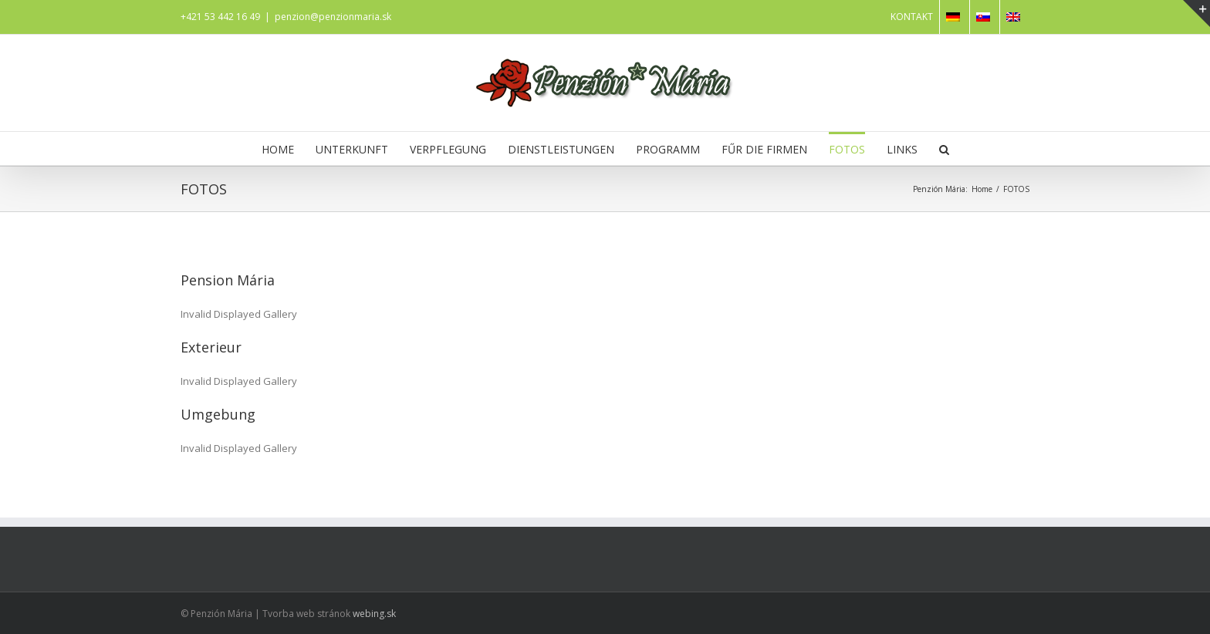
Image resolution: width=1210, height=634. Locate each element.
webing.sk (374, 613)
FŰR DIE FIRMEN (764, 149)
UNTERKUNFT (352, 149)
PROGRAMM (668, 149)
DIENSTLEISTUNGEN (561, 149)
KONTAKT (912, 16)
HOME (278, 149)
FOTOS (847, 149)
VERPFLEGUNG (448, 149)
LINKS (902, 149)
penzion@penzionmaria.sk (333, 16)
